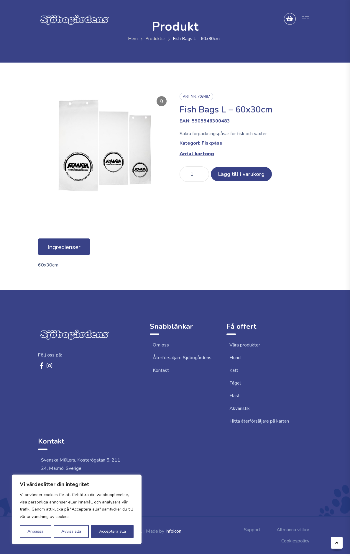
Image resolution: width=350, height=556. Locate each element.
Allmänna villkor (293, 529)
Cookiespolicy (295, 541)
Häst (234, 396)
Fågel (235, 383)
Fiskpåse (212, 143)
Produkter (155, 39)
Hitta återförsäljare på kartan (259, 421)
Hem (133, 39)
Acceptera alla (112, 531)
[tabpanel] (175, 265)
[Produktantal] (194, 174)
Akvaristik (239, 408)
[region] (77, 509)
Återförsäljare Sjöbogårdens (182, 357)
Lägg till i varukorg (241, 174)
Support (252, 529)
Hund (235, 357)
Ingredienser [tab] (63, 247)
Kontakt (161, 370)
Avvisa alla (71, 531)
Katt (233, 370)
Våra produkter (244, 345)
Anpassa (35, 531)
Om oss (161, 345)
